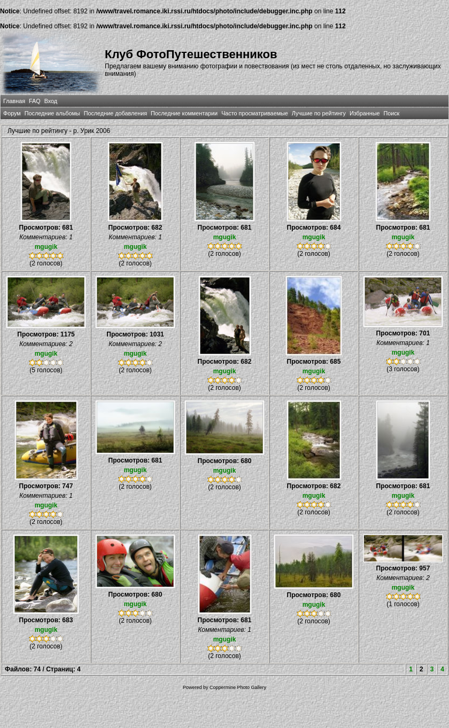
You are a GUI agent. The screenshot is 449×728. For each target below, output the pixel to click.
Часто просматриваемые (254, 113)
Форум (12, 113)
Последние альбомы (52, 113)
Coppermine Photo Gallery (238, 687)
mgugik (46, 247)
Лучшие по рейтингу (319, 113)
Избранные (365, 113)
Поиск (391, 113)
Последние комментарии (184, 113)
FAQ (35, 101)
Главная (14, 101)
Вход (50, 101)
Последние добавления (115, 113)
